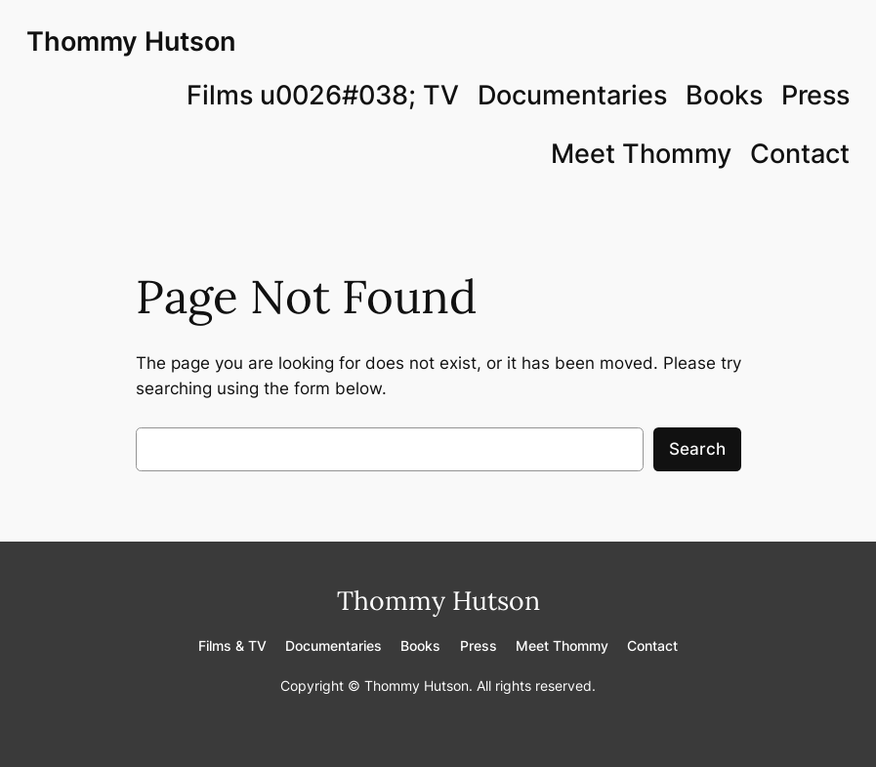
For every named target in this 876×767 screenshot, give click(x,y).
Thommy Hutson (130, 41)
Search (697, 449)
